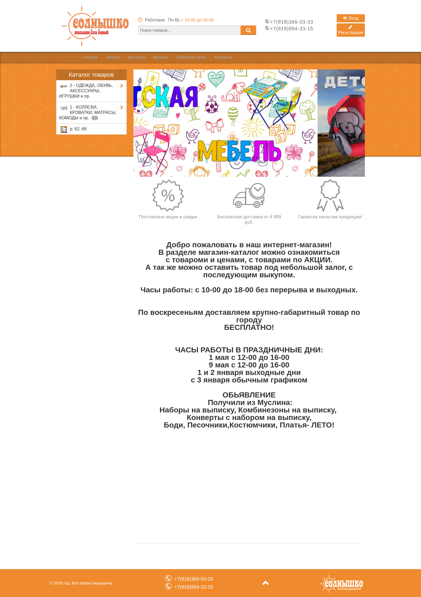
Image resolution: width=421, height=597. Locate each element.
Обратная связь (227, 57)
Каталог (100, 57)
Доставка (159, 57)
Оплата (129, 57)
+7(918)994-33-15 (291, 28)
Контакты (265, 57)
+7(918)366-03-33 (291, 22)
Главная (71, 57)
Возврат (190, 57)
